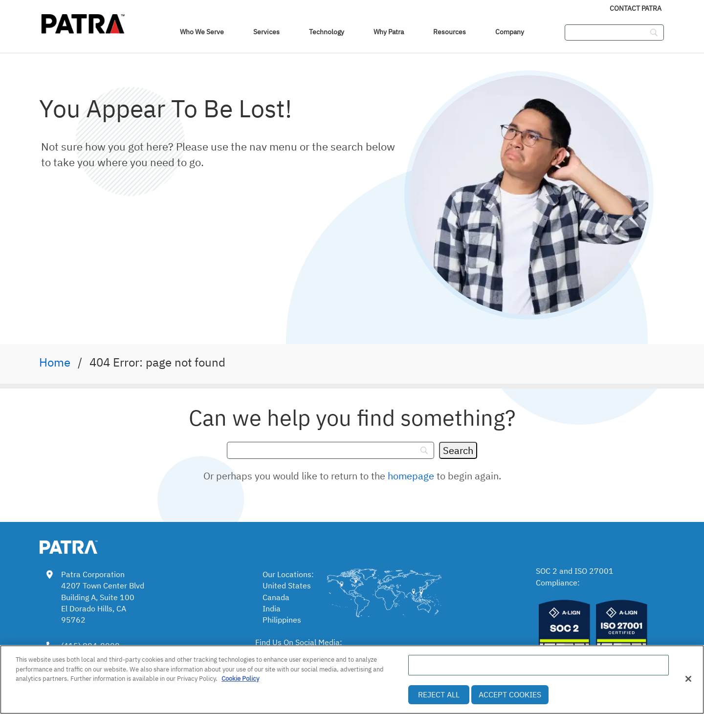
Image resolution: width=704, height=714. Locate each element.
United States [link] (287, 585)
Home (54, 362)
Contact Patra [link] (635, 8)
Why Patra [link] (389, 31)
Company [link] (509, 31)
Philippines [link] (282, 620)
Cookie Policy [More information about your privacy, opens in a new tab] (240, 678)
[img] (83, 22)
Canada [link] (276, 597)
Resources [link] (449, 31)
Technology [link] (326, 31)
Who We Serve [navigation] (202, 31)
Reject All (439, 694)
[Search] (458, 450)
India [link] (272, 608)
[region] (352, 679)
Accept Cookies (510, 694)
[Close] (688, 679)
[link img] (83, 545)
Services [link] (266, 31)
